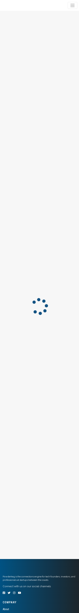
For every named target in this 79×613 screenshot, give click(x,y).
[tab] (16, 5)
